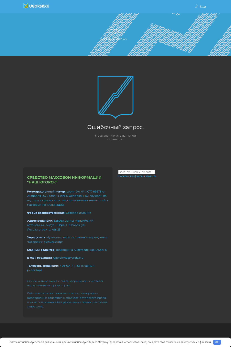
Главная (106, 38)
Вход (203, 6)
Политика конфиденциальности (137, 176)
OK (217, 342)
